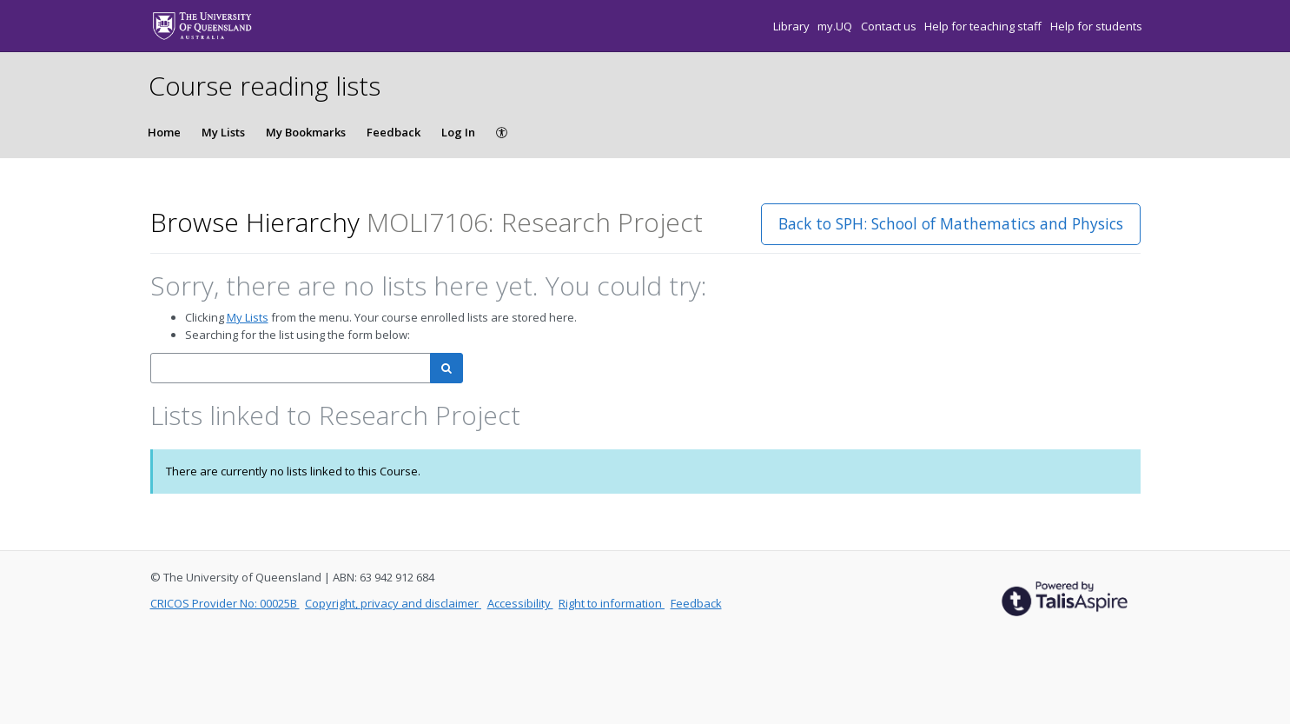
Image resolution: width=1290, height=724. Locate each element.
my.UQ (836, 26)
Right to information (612, 603)
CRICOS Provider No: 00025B (225, 603)
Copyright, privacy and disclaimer (393, 603)
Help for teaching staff (984, 26)
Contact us (890, 26)
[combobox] (290, 368)
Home (164, 132)
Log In (458, 132)
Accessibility (520, 603)
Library (792, 26)
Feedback (393, 132)
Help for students (1096, 26)
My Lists (223, 132)
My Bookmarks (306, 132)
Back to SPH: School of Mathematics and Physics (950, 223)
